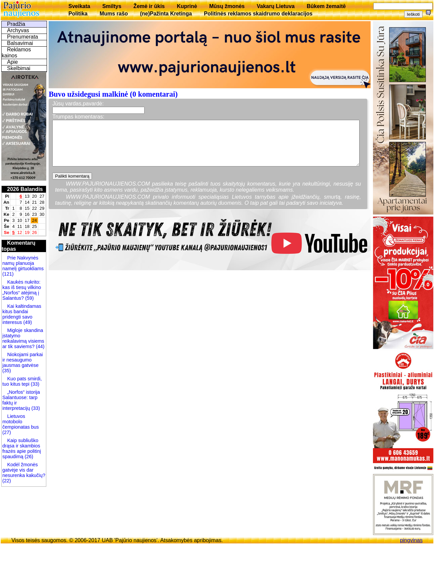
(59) (29, 298)
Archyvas (18, 30)
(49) (27, 322)
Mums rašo (114, 13)
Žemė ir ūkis (149, 6)
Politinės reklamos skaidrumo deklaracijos (258, 13)
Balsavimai (20, 43)
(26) (28, 456)
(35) (6, 370)
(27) (6, 432)
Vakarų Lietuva (275, 6)
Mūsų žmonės (227, 6)
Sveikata (79, 6)
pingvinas (411, 540)
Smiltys (111, 6)
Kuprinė (187, 6)
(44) (40, 346)
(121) (8, 274)
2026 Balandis (25, 189)
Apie (12, 62)
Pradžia (16, 24)
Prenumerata (22, 37)
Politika (78, 13)
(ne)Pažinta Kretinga (166, 13)
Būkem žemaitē (326, 6)
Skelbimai (18, 68)
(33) (35, 384)
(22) (6, 480)
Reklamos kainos (16, 52)
